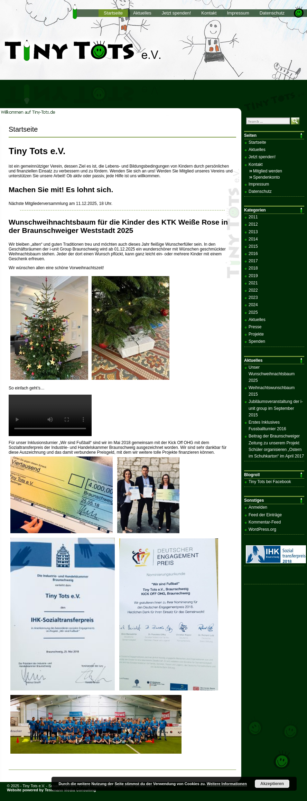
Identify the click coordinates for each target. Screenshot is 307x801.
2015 (253, 246)
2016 (253, 253)
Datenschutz (272, 13)
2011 (253, 217)
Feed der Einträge (265, 514)
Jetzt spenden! (176, 13)
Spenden (257, 341)
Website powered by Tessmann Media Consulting (51, 790)
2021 (253, 283)
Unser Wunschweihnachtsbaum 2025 (272, 374)
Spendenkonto (266, 177)
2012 (253, 224)
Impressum (238, 13)
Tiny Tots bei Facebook (270, 481)
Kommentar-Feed (265, 522)
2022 (253, 290)
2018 (253, 268)
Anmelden (258, 507)
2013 (253, 231)
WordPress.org (262, 529)
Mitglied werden (267, 171)
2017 (253, 260)
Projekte (256, 334)
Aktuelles (142, 13)
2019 (253, 275)
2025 (253, 312)
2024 (253, 304)
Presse (255, 326)
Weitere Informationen (227, 784)
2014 (253, 239)
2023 (253, 297)
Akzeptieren (272, 783)
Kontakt (208, 13)
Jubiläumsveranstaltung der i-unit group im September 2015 (276, 408)
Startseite (113, 13)
